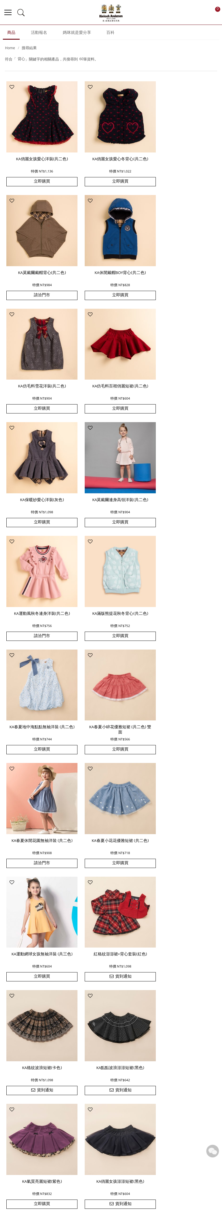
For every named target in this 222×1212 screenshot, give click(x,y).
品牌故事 (115, 1125)
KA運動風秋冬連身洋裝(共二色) (183, 370)
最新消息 (115, 1117)
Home (10, 50)
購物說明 (151, 1117)
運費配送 (41, 1181)
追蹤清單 (151, 1134)
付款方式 (68, 1181)
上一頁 (91, 1052)
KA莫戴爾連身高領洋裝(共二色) (111, 370)
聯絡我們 (115, 1134)
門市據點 (115, 1143)
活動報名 (39, 35)
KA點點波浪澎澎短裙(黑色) (183, 692)
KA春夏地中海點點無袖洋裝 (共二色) (111, 479)
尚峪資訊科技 (141, 1204)
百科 (110, 35)
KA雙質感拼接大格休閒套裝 (39, 1014)
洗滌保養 (150, 1181)
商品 (11, 35)
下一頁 (131, 1052)
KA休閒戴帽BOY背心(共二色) (38, 263)
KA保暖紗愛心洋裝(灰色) (39, 370)
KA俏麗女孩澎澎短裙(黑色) (111, 800)
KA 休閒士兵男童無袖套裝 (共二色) (38, 909)
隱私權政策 (190, 1143)
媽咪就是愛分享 (77, 35)
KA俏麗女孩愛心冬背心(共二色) (111, 155)
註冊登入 (123, 1181)
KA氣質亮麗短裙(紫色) (39, 800)
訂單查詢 (151, 1125)
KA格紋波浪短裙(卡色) (111, 692)
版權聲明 (188, 1134)
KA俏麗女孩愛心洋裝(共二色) (39, 155)
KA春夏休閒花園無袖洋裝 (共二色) (39, 587)
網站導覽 (188, 1125)
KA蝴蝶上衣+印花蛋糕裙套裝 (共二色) (111, 909)
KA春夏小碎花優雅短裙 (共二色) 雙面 (183, 479)
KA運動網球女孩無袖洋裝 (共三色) (183, 587)
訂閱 (190, 1077)
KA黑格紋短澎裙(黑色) (183, 800)
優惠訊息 (95, 1181)
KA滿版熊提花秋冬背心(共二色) (39, 477)
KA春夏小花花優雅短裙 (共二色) (110, 585)
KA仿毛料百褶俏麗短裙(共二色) (183, 263)
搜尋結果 (29, 50)
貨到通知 (39, 714)
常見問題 (188, 1117)
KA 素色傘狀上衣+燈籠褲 (183, 907)
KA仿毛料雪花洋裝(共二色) (111, 263)
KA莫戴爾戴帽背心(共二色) (183, 155)
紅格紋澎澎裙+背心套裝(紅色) (39, 692)
